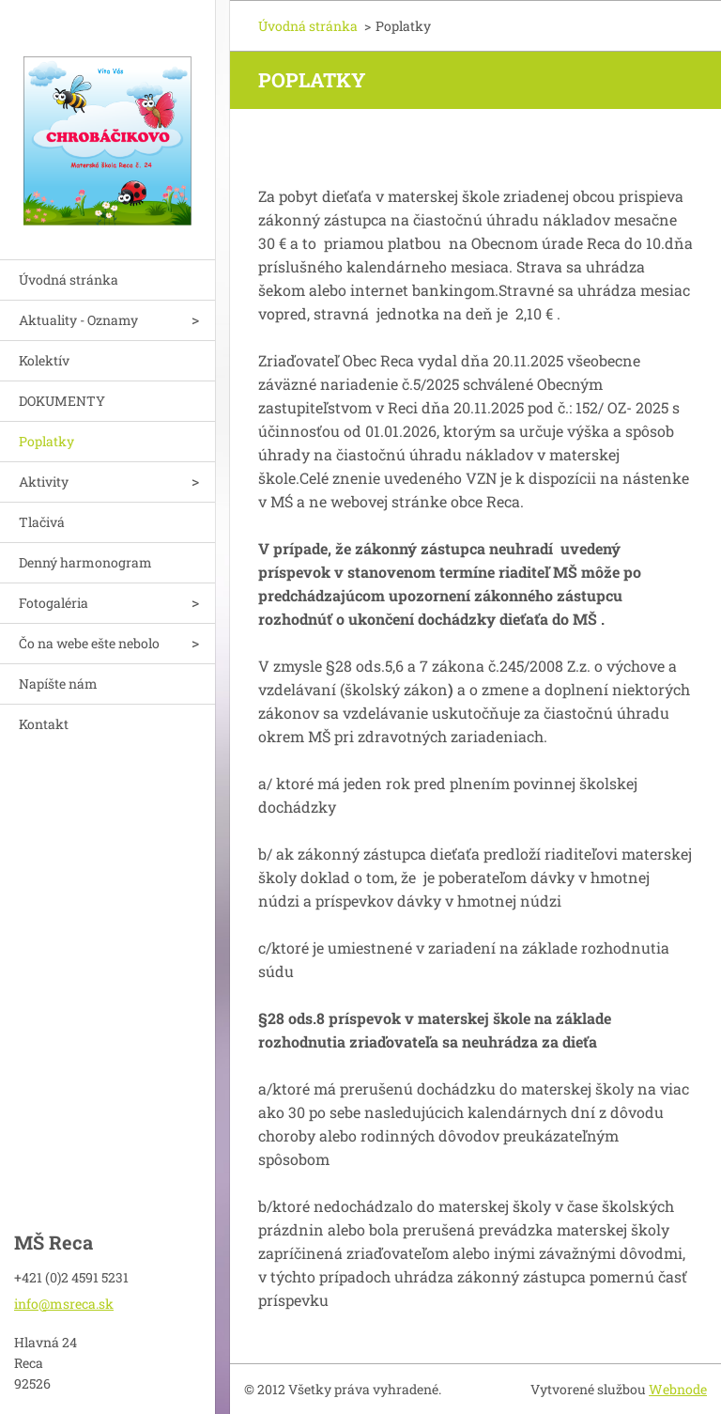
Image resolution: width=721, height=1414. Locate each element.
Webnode (678, 1389)
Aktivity (44, 481)
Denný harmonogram (85, 562)
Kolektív (44, 360)
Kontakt (44, 724)
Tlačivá (42, 522)
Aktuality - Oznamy (78, 320)
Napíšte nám (58, 683)
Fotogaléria (53, 603)
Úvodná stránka (68, 279)
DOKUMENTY (62, 401)
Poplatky (46, 441)
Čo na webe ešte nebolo (89, 643)
